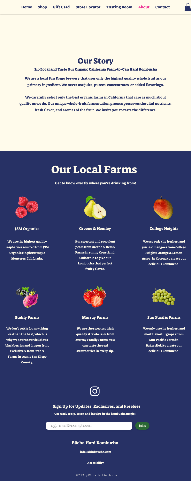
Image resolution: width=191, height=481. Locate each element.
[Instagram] (94, 391)
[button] (187, 7)
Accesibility (95, 463)
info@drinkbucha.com (95, 452)
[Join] (142, 426)
